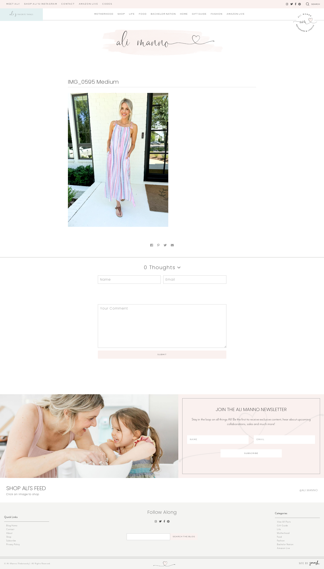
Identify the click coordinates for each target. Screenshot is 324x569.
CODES (107, 4)
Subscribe (11, 540)
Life (132, 14)
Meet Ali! (13, 4)
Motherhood (103, 14)
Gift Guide (199, 14)
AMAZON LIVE (88, 4)
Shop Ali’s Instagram (40, 4)
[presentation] (126, 294)
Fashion (216, 14)
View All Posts (284, 521)
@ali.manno (309, 490)
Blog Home (12, 525)
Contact (67, 4)
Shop (121, 14)
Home (184, 14)
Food (143, 14)
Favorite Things (21, 15)
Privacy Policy (13, 544)
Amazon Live (236, 14)
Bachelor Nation (163, 14)
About (9, 533)
